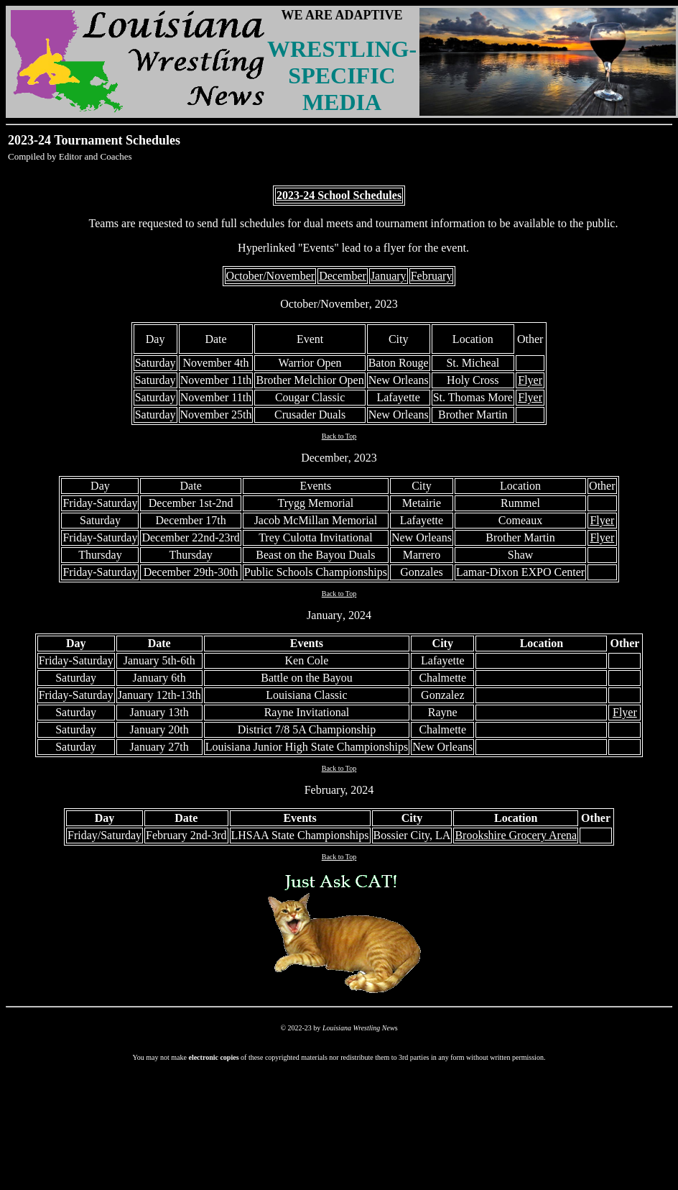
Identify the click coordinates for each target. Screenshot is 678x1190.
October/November (324, 304)
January (325, 615)
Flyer (530, 380)
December (324, 458)
